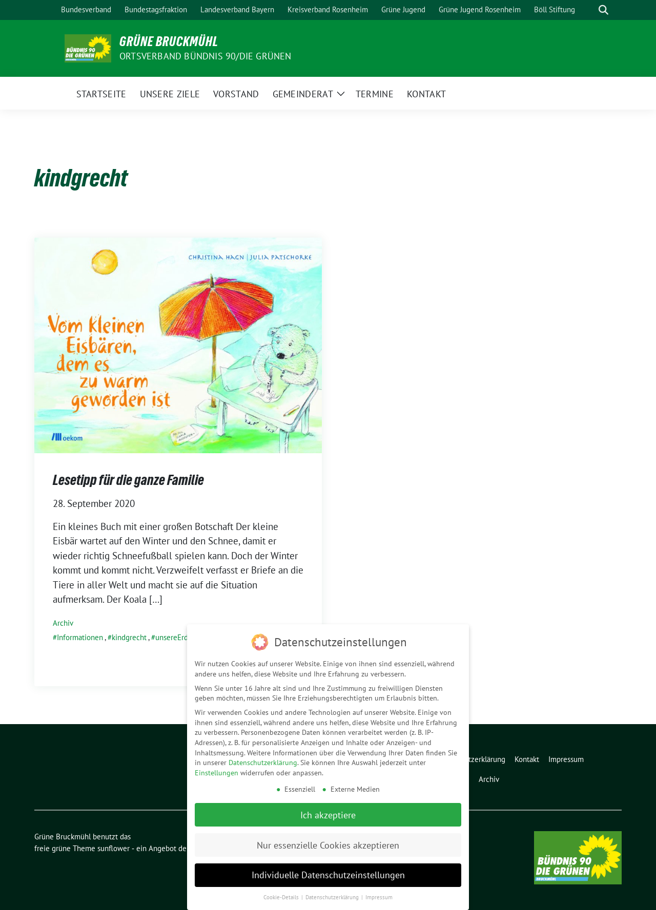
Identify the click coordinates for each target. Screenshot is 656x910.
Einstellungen (216, 770)
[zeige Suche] (603, 10)
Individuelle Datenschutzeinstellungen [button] (328, 873)
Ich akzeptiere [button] (328, 812)
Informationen (80, 637)
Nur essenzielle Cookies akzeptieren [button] (328, 843)
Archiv (63, 623)
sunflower (113, 848)
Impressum (379, 895)
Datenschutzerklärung (263, 760)
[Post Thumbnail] (178, 344)
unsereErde (173, 637)
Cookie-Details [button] (281, 895)
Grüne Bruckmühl (168, 41)
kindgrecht (129, 637)
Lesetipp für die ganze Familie (128, 480)
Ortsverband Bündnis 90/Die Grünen (205, 56)
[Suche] (588, 10)
